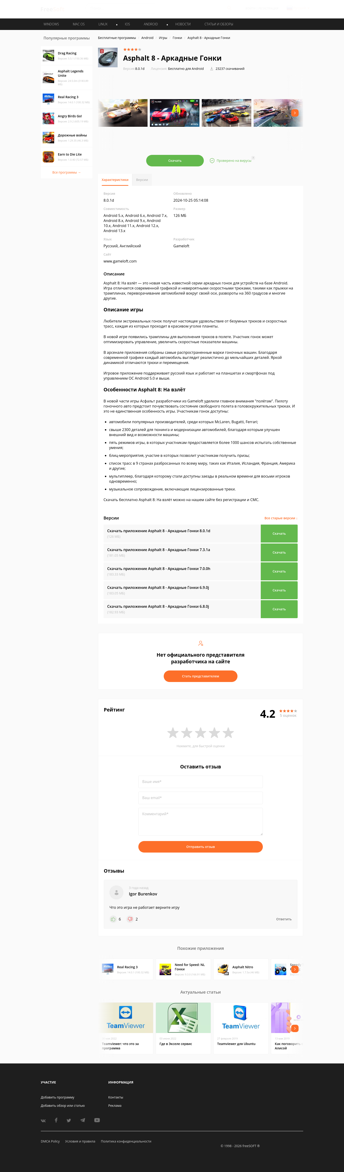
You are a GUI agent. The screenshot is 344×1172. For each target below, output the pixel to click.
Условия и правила (80, 1141)
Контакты (115, 1097)
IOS (127, 24)
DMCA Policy (50, 1141)
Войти (250, 8)
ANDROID (151, 24)
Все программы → (66, 172)
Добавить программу (57, 1097)
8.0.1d (133, 68)
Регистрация (268, 8)
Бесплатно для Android (186, 68)
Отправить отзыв (200, 846)
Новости (183, 24)
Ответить (284, 919)
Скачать (175, 160)
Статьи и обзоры (219, 24)
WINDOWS (51, 24)
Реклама (115, 1105)
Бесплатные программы (117, 37)
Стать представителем (200, 676)
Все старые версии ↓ (281, 518)
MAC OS (79, 24)
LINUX (102, 24)
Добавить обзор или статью (63, 1105)
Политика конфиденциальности (126, 1141)
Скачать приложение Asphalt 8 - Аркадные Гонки (158, 530)
